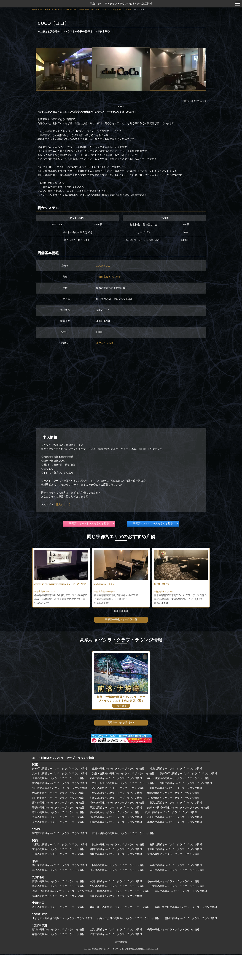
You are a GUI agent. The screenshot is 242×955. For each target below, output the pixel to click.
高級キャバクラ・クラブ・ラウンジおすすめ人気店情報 (121, 3)
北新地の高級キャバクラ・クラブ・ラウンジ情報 (59, 845)
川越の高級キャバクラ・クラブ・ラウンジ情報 (116, 823)
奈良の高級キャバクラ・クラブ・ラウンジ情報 (173, 855)
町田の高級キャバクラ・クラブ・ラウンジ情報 (176, 789)
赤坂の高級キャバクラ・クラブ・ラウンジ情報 (58, 794)
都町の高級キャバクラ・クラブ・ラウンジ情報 (58, 897)
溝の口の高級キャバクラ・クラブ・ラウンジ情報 (117, 803)
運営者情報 (121, 943)
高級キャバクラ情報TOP (121, 723)
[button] (118, 106)
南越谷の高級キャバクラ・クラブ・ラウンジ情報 (174, 823)
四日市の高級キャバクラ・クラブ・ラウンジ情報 (177, 871)
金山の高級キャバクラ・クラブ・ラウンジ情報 (176, 866)
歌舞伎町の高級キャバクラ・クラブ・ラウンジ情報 (188, 774)
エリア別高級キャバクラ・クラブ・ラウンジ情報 (63, 758)
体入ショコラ (63, 504)
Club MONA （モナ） (166, 584)
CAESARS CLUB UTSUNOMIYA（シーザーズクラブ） (120, 586)
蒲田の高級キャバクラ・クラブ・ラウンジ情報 (186, 784)
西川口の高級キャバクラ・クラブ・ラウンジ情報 (174, 818)
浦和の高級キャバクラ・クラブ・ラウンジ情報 (116, 818)
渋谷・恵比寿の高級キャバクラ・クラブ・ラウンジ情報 (123, 774)
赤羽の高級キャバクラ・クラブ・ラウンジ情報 (118, 789)
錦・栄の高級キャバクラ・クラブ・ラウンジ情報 (59, 866)
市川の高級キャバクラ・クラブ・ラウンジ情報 (58, 813)
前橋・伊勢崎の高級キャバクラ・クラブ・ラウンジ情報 (123, 834)
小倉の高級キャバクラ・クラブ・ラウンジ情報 (173, 882)
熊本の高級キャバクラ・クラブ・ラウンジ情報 (123, 892)
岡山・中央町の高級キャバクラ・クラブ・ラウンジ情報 (186, 908)
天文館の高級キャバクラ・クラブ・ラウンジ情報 (177, 887)
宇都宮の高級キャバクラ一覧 (121, 620)
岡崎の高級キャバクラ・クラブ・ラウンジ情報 (118, 866)
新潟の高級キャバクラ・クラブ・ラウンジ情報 (58, 930)
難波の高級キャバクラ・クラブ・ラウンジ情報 (118, 845)
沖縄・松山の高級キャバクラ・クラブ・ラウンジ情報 (62, 892)
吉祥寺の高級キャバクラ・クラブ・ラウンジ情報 (59, 784)
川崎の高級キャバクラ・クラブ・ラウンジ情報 (116, 799)
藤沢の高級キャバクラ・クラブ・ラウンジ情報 (176, 803)
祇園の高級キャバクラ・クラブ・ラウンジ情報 (116, 850)
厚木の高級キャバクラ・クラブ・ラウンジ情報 (58, 803)
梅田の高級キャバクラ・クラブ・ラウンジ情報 (176, 845)
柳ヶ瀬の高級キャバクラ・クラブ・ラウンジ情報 (117, 871)
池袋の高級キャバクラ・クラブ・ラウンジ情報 (176, 769)
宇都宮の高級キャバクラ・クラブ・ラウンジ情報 (59, 834)
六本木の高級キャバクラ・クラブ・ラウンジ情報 (59, 774)
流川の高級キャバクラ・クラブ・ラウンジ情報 (58, 908)
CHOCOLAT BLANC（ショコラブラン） (57, 584)
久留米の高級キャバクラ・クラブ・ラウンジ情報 (117, 887)
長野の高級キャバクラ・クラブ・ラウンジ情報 (173, 930)
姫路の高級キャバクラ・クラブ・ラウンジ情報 (116, 855)
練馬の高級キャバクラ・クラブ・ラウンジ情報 (173, 794)
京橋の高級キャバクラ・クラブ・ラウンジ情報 (58, 850)
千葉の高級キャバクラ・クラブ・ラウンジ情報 (116, 808)
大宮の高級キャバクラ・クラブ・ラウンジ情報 (58, 818)
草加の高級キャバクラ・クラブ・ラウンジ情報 (58, 823)
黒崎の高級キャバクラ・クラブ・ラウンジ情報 (58, 887)
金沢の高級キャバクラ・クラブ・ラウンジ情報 (116, 930)
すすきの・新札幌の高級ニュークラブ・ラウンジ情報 (62, 919)
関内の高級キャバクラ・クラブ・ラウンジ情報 (58, 799)
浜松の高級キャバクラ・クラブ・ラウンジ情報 (58, 871)
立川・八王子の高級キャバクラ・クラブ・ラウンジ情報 (123, 784)
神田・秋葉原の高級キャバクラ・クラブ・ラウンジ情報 (178, 779)
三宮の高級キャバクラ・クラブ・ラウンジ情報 (58, 855)
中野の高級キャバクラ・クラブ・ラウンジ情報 (116, 794)
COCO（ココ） (104, 265)
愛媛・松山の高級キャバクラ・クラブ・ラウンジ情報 (119, 908)
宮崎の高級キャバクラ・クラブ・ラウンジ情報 (181, 892)
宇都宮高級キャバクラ (108, 276)
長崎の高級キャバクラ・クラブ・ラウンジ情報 (116, 897)
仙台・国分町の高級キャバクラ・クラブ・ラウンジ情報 (128, 919)
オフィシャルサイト (107, 343)
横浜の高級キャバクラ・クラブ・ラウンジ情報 (173, 799)
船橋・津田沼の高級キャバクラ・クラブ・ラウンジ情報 (178, 808)
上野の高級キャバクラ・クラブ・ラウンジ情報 (58, 779)
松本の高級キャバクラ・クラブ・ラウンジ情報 (116, 935)
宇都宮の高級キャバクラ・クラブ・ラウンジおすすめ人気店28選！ (106, 9)
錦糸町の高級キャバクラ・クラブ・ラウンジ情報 (59, 769)
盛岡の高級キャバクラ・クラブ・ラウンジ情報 (191, 919)
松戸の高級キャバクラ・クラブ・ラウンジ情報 (171, 813)
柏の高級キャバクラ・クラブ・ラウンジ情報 (114, 813)
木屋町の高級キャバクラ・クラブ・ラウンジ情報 (174, 850)
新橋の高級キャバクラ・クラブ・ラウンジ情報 (116, 779)
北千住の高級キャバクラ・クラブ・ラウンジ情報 (59, 789)
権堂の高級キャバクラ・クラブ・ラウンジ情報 (58, 935)
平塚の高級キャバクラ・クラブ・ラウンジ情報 (58, 808)
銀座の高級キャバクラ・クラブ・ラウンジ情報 (118, 769)
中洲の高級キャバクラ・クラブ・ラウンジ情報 (116, 882)
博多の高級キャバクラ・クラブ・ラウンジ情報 (58, 882)
